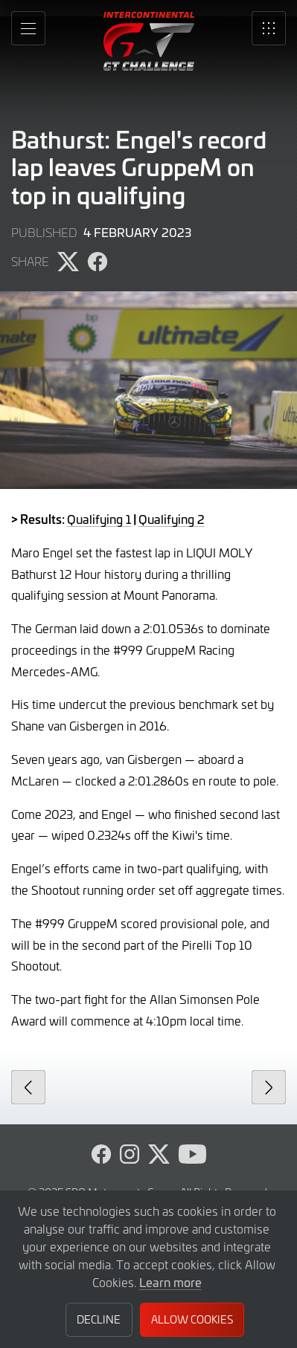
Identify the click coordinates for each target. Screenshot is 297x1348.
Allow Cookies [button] (192, 1319)
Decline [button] (99, 1319)
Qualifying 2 (171, 519)
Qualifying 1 (99, 519)
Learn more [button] (170, 1282)
